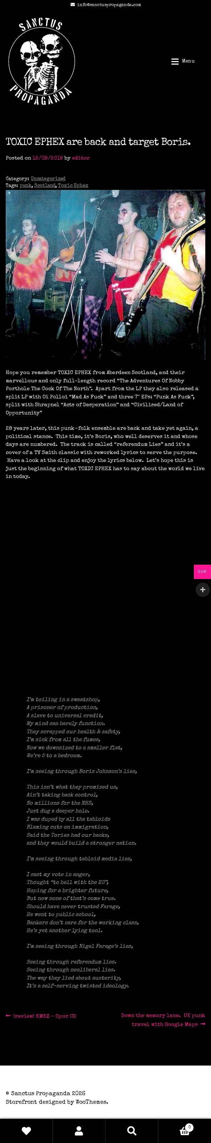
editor (81, 158)
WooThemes (91, 1103)
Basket (176, 1126)
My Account (79, 1131)
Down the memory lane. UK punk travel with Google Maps (163, 1019)
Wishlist (26, 1131)
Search (132, 1131)
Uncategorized (48, 179)
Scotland (44, 186)
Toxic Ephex (73, 186)
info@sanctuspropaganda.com (104, 5)
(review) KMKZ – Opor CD (44, 1016)
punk (25, 186)
